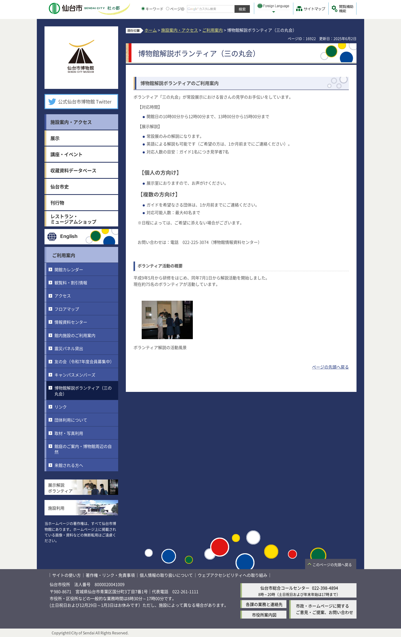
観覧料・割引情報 (70, 282)
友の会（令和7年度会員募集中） (84, 361)
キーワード (152, 8)
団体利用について (70, 420)
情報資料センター (70, 322)
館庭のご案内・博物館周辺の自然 (83, 449)
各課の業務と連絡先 (264, 604)
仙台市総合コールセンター (284, 588)
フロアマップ (66, 309)
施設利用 (56, 508)
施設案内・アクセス (179, 30)
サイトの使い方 (66, 575)
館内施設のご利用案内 (74, 335)
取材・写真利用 (68, 433)
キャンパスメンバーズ (74, 375)
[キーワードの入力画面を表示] (143, 8)
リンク (60, 407)
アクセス (62, 296)
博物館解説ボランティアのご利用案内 (179, 83)
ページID (175, 8)
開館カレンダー (68, 269)
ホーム (150, 30)
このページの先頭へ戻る (332, 564)
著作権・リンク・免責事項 (110, 575)
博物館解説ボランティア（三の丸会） (83, 390)
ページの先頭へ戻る (330, 367)
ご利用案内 (63, 255)
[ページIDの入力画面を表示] (167, 8)
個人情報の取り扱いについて (166, 575)
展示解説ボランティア (60, 488)
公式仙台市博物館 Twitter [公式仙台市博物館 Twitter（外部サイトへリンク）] (85, 101)
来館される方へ (68, 465)
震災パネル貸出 (68, 348)
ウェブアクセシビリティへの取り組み (232, 575)
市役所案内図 (264, 615)
